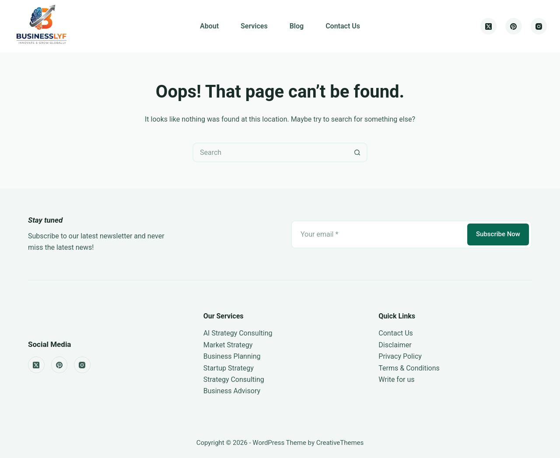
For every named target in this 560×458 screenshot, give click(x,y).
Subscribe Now (498, 234)
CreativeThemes (340, 443)
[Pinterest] (513, 26)
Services (254, 26)
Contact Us (343, 26)
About (209, 26)
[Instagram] (539, 26)
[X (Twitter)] (488, 26)
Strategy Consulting (233, 379)
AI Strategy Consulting (238, 333)
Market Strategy (228, 345)
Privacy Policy (400, 356)
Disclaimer (394, 345)
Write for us (396, 379)
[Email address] (378, 234)
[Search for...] (270, 152)
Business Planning (232, 356)
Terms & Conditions (409, 368)
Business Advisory (231, 391)
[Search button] (358, 152)
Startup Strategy (228, 368)
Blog (297, 26)
